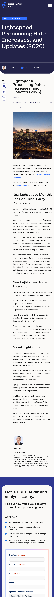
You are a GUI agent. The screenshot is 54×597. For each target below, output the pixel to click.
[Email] (4, 98)
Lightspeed (22, 185)
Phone (11, 582)
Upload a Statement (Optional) (21, 592)
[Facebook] (4, 85)
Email (15, 573)
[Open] (50, 5)
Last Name (17, 564)
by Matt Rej (9, 68)
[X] (4, 91)
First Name (17, 555)
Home (15, 97)
